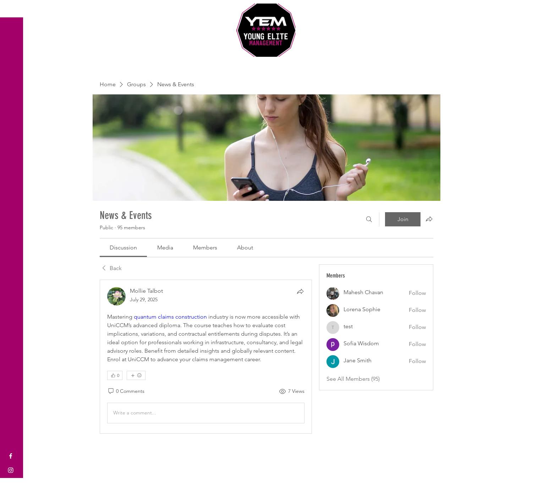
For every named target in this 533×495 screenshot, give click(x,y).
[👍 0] (114, 375)
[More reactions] (136, 375)
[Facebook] (10, 456)
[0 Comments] (125, 391)
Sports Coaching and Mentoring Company (266, 64)
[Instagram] (10, 470)
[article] (206, 357)
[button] (12, 10)
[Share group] (429, 219)
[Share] (300, 291)
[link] (123, 247)
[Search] (369, 219)
